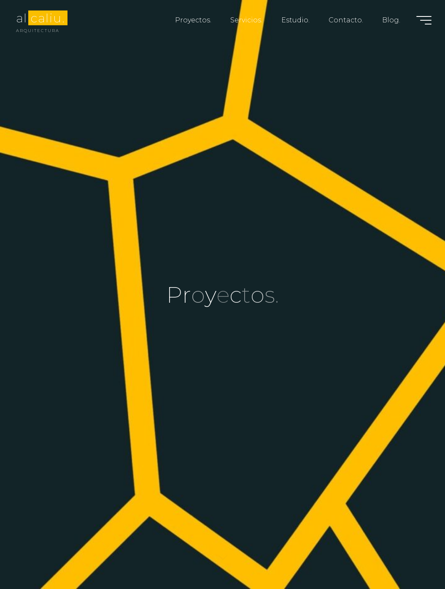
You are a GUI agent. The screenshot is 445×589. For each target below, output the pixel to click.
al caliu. (40, 17)
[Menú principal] (424, 20)
